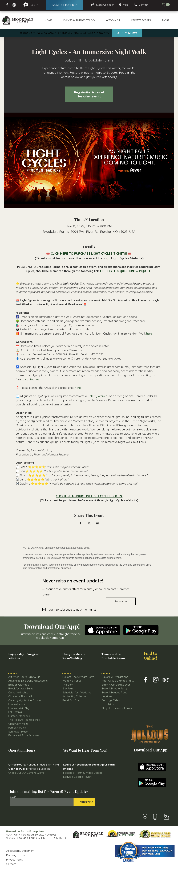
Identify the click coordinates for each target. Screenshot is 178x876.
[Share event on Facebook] (80, 523)
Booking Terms (15, 855)
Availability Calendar (74, 696)
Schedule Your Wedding (76, 692)
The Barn (68, 684)
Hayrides (107, 696)
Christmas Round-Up (20, 696)
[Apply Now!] (127, 33)
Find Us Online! (150, 655)
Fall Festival (15, 712)
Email (46, 594)
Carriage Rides (111, 700)
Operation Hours (21, 750)
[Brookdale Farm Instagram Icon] (155, 679)
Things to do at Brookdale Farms (113, 656)
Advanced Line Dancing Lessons (28, 680)
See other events (89, 96)
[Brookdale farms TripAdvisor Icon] (165, 679)
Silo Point (68, 688)
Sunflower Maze (18, 731)
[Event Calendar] (102, 5)
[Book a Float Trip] (64, 5)
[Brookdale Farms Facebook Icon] (145, 679)
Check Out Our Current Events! (26, 772)
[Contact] (143, 5)
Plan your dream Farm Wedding (73, 656)
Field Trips (108, 704)
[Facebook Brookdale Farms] (7, 5)
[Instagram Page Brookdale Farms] (14, 5)
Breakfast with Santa (21, 688)
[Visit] (124, 5)
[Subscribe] (84, 802)
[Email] (72, 601)
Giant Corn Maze (18, 723)
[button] (166, 4)
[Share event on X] (89, 523)
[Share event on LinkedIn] (97, 523)
